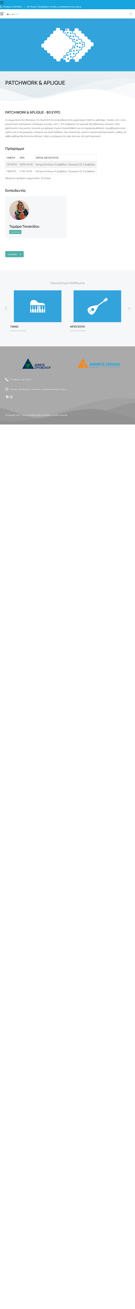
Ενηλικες (14, 335)
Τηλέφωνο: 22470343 (20, 384)
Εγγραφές (14, 254)
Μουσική (22, 335)
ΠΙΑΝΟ (14, 331)
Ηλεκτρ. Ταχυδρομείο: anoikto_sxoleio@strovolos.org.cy (38, 393)
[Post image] (19, 210)
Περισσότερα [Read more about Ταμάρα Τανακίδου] (15, 232)
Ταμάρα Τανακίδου (24, 226)
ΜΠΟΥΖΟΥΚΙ (77, 331)
